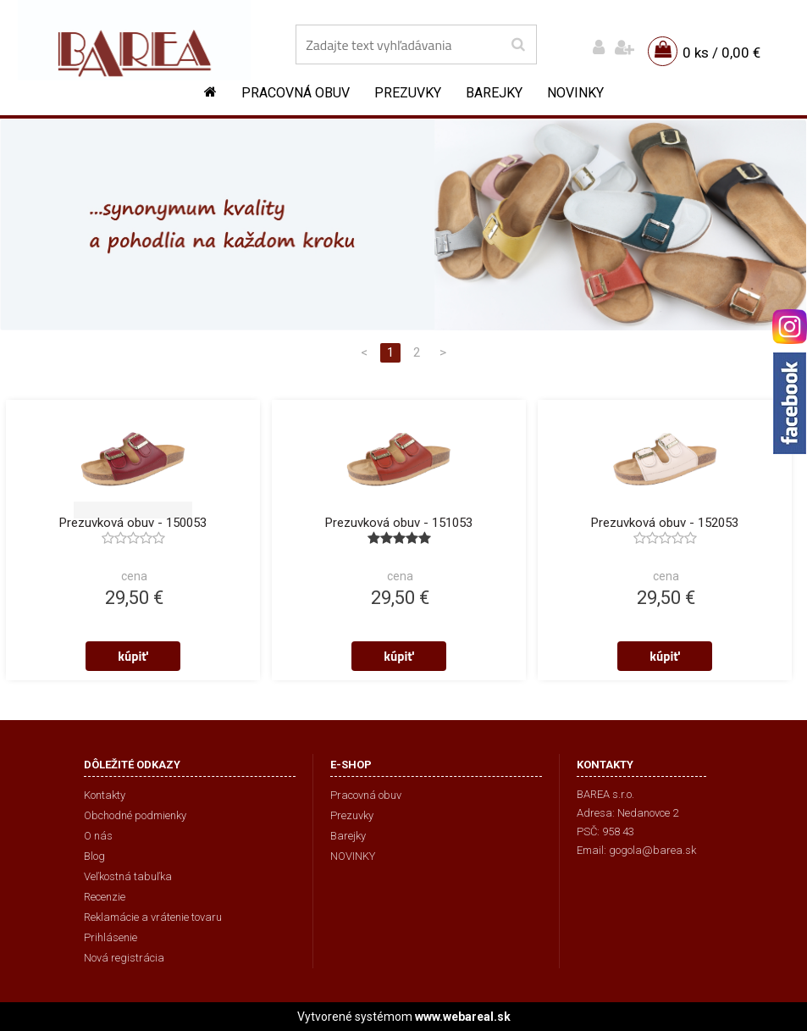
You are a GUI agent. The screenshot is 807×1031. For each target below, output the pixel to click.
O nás (98, 835)
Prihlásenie (110, 937)
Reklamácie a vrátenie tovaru (153, 917)
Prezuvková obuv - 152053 (664, 522)
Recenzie (104, 896)
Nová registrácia (124, 957)
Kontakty (104, 795)
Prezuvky (407, 93)
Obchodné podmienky (135, 815)
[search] (518, 45)
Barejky (494, 93)
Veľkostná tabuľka (128, 876)
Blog (94, 856)
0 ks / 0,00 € (721, 52)
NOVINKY (575, 93)
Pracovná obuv (295, 93)
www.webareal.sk (463, 1016)
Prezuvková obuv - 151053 (399, 522)
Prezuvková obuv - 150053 (133, 522)
